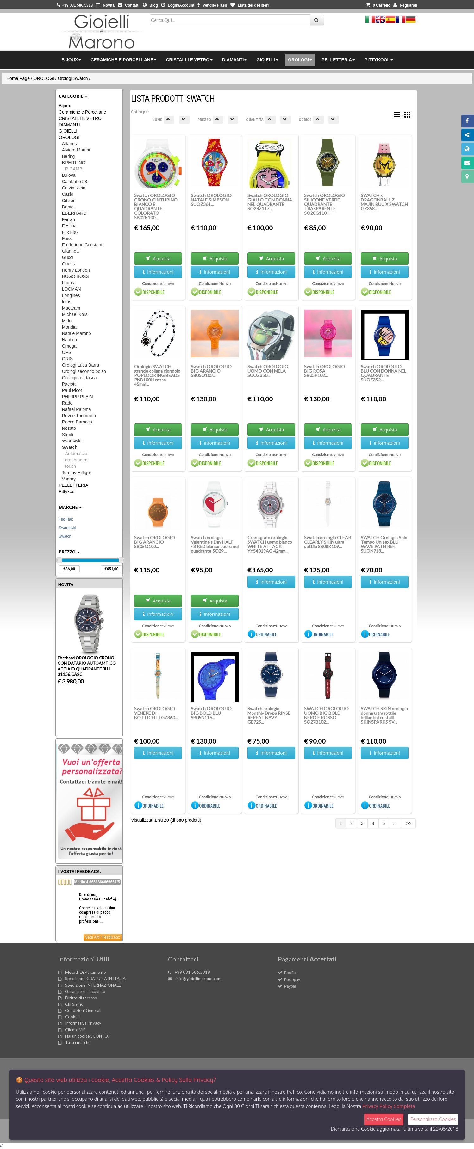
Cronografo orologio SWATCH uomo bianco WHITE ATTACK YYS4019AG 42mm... (269, 544)
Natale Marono (76, 333)
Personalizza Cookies (433, 1119)
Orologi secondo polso (84, 371)
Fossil (68, 238)
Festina (69, 225)
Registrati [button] (405, 5)
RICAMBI (74, 168)
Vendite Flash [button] (212, 5)
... (395, 823)
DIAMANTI (69, 124)
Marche (70, 507)
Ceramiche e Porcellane (82, 111)
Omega (69, 346)
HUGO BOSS (75, 276)
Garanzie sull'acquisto (85, 991)
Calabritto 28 (74, 181)
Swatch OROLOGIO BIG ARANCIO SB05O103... (211, 371)
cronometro (76, 459)
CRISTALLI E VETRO (80, 118)
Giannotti (71, 251)
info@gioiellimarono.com (198, 978)
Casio (67, 194)
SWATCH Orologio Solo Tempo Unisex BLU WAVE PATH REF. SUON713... (384, 544)
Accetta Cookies (383, 1119)
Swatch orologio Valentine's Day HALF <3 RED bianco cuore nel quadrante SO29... (215, 544)
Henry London (76, 270)
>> (408, 823)
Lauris (68, 282)
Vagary (69, 478)
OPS (67, 352)
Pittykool (67, 491)
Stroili (67, 434)
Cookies (72, 1016)
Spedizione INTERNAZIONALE (93, 985)
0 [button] (378, 5)
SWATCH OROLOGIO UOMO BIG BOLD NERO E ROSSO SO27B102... (326, 715)
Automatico (76, 453)
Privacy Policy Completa (388, 1106)
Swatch (70, 447)
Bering (68, 156)
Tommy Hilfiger (76, 472)
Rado (67, 402)
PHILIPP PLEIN (77, 396)
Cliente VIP (75, 1029)
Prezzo (69, 552)
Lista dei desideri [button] (249, 5)
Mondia (69, 327)
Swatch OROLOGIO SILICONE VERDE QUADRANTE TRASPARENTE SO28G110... (324, 204)
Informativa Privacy (83, 1023)
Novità (105, 5)
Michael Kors (75, 314)
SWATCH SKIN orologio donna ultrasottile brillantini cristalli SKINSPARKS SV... (384, 715)
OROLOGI (44, 78)
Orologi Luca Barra (80, 365)
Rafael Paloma (76, 409)
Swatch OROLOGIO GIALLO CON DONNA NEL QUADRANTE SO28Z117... (269, 202)
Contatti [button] (129, 5)
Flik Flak (70, 232)
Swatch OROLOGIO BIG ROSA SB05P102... (324, 371)
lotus (67, 301)
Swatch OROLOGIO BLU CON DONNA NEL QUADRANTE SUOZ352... (383, 373)
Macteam (71, 308)
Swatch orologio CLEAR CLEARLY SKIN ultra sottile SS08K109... (327, 542)
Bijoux (65, 105)
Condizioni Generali (83, 1010)
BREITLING (73, 162)
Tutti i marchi (77, 1042)
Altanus (69, 143)
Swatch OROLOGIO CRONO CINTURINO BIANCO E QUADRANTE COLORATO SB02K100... (156, 206)
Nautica (69, 339)
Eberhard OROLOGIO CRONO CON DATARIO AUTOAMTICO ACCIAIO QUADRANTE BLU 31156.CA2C (87, 665)
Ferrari (68, 219)
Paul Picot (72, 390)
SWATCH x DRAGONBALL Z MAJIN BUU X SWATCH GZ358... (384, 202)
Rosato (69, 428)
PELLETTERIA (73, 485)
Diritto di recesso (81, 997)
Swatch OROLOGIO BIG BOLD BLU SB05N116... (211, 713)
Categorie (73, 96)
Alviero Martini (76, 149)
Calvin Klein (73, 187)
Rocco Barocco (77, 421)
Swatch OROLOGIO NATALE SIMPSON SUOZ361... (211, 200)
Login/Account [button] (177, 5)
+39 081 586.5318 (192, 972)
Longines (71, 295)
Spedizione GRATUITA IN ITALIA (95, 978)
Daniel (68, 206)
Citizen (69, 200)
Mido (67, 320)
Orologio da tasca (79, 377)
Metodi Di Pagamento (85, 972)
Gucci (67, 257)
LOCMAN (71, 289)
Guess (68, 263)
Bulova (69, 175)
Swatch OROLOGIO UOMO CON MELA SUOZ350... (267, 371)
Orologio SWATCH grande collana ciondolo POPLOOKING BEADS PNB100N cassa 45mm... (157, 375)
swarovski (71, 440)
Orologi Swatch (73, 78)
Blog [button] (150, 5)
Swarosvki (67, 528)
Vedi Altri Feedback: (102, 937)
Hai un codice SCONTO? (87, 1036)
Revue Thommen (79, 415)
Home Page (18, 78)
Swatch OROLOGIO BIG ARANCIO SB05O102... (154, 542)
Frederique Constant (82, 244)
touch (70, 466)
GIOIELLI (68, 130)
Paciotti (69, 383)
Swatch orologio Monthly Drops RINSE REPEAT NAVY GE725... (268, 715)
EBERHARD (74, 213)
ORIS (67, 358)
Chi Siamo (74, 1004)
